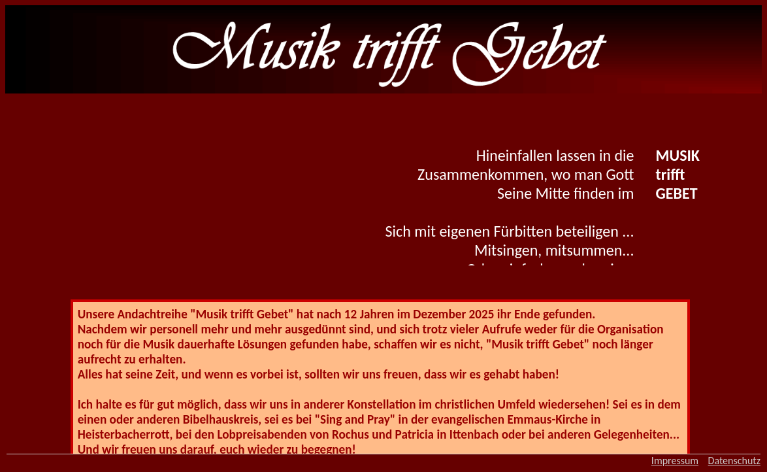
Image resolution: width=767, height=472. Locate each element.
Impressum (674, 460)
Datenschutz (734, 460)
